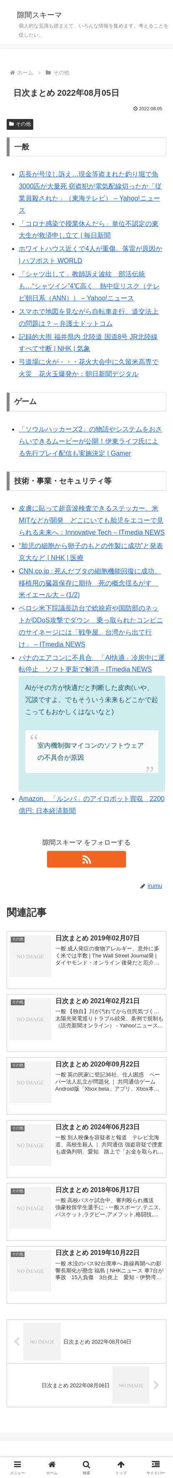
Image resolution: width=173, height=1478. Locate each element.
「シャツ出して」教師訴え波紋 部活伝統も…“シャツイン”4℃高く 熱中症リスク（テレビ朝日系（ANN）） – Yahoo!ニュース (89, 286)
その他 (20, 124)
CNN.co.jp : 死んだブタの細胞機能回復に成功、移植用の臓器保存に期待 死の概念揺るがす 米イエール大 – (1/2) (90, 583)
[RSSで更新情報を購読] (86, 859)
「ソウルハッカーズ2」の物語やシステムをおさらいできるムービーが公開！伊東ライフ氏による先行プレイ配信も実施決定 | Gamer (90, 441)
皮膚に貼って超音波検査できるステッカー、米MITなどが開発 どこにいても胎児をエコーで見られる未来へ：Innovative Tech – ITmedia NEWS (92, 520)
